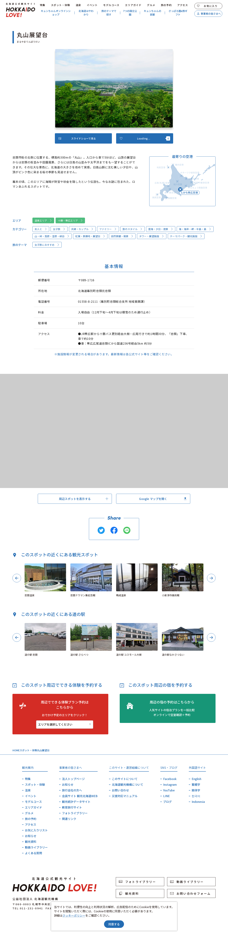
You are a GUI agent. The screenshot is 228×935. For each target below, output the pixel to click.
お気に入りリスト (36, 830)
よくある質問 (33, 853)
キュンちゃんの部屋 (152, 12)
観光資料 (30, 841)
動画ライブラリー (36, 847)
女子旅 (59, 229)
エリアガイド (133, 5)
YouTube (169, 790)
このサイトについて (125, 778)
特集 (42, 5)
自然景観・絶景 (122, 236)
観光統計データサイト (76, 801)
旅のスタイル (132, 229)
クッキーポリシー (74, 915)
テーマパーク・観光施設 (186, 236)
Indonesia (198, 801)
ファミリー (108, 229)
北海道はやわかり (86, 12)
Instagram (170, 784)
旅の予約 (166, 5)
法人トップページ (73, 778)
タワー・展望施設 (151, 236)
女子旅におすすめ (47, 245)
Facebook (170, 778)
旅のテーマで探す (108, 12)
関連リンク (69, 818)
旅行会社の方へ (72, 790)
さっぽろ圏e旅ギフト (178, 12)
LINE (166, 795)
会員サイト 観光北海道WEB (80, 795)
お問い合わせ (120, 790)
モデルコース (111, 5)
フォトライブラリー (75, 813)
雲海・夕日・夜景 (160, 229)
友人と (41, 229)
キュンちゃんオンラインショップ (56, 12)
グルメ (151, 5)
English (196, 778)
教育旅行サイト (72, 807)
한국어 (196, 795)
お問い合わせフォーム (190, 893)
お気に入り (207, 6)
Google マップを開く (162, 499)
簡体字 (196, 790)
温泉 (78, 5)
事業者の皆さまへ (209, 13)
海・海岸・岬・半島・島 (195, 229)
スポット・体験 (60, 5)
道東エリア (43, 220)
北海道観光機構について (127, 784)
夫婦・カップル (82, 229)
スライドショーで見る (77, 138)
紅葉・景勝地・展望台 (90, 236)
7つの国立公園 (130, 12)
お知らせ (30, 835)
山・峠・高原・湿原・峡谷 (52, 236)
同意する (114, 924)
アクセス (182, 5)
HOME (16, 750)
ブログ (167, 801)
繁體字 (196, 784)
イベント (92, 5)
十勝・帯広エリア (70, 220)
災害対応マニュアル (125, 795)
